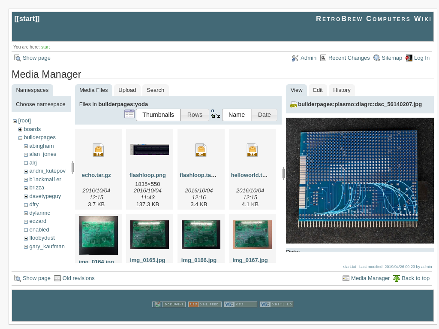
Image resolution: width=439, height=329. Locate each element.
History (341, 90)
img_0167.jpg (250, 260)
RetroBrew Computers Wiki (374, 19)
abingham (41, 146)
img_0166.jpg (198, 260)
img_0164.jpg (96, 262)
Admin (308, 58)
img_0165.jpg (147, 260)
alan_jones (42, 154)
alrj (32, 162)
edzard (37, 221)
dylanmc (39, 213)
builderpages (39, 137)
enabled (39, 229)
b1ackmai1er (45, 179)
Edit (317, 90)
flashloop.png (147, 175)
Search (155, 90)
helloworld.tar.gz (253, 175)
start (27, 19)
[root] (24, 120)
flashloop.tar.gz (200, 175)
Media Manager (370, 282)
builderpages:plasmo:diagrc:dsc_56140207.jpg (360, 104)
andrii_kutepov (47, 171)
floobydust (41, 238)
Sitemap (392, 58)
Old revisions (79, 282)
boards (32, 129)
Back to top (416, 282)
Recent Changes (349, 58)
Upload (127, 90)
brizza (36, 187)
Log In (422, 58)
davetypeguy (45, 196)
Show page (37, 58)
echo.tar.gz (96, 175)
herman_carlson (49, 254)
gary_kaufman (46, 246)
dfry (34, 204)
